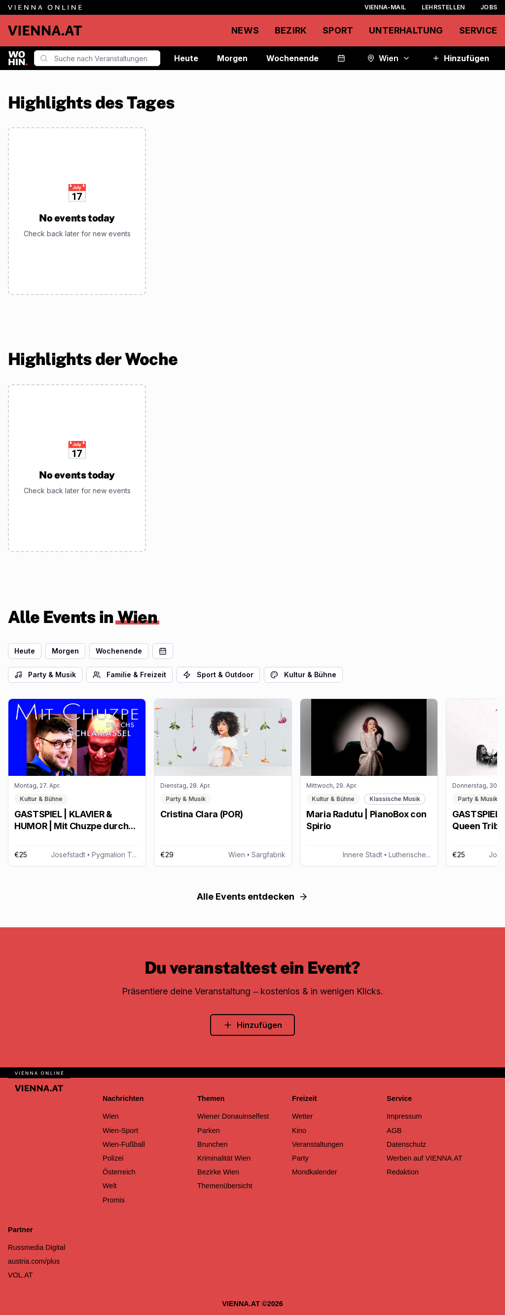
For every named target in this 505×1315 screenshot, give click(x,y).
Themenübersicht (224, 1186)
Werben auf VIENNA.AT (425, 1158)
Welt (110, 1186)
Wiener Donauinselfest (233, 1116)
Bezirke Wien (218, 1172)
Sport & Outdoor (218, 674)
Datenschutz (406, 1144)
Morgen (232, 58)
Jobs (488, 7)
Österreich (119, 1172)
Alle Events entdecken (252, 896)
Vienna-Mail (385, 7)
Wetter (302, 1116)
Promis (114, 1200)
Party (300, 1158)
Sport (338, 30)
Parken (208, 1130)
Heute (186, 58)
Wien (388, 58)
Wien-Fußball (124, 1144)
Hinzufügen (460, 58)
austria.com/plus (34, 1261)
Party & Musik (45, 674)
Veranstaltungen (317, 1144)
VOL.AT (20, 1275)
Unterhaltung (406, 30)
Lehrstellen (443, 7)
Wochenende (292, 58)
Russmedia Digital (36, 1247)
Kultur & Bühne (303, 674)
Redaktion (403, 1172)
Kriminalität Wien (224, 1158)
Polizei (113, 1158)
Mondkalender (314, 1172)
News (245, 30)
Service (478, 30)
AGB (394, 1130)
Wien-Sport (120, 1130)
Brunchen (212, 1144)
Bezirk (291, 30)
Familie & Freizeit (129, 674)
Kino (299, 1130)
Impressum (404, 1116)
